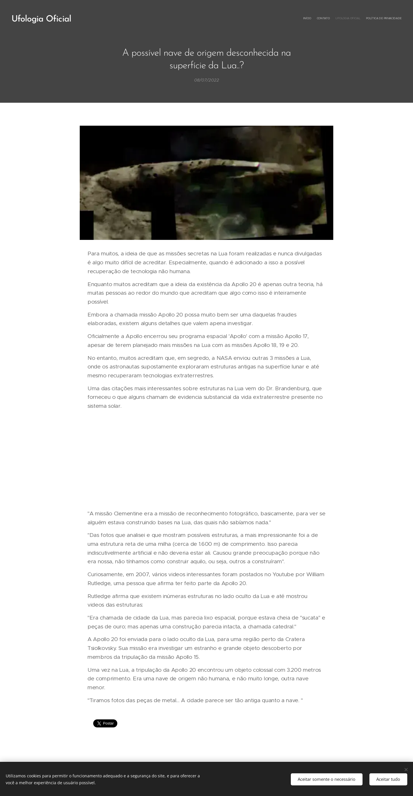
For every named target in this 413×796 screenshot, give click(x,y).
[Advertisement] (206, 460)
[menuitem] (385, 18)
